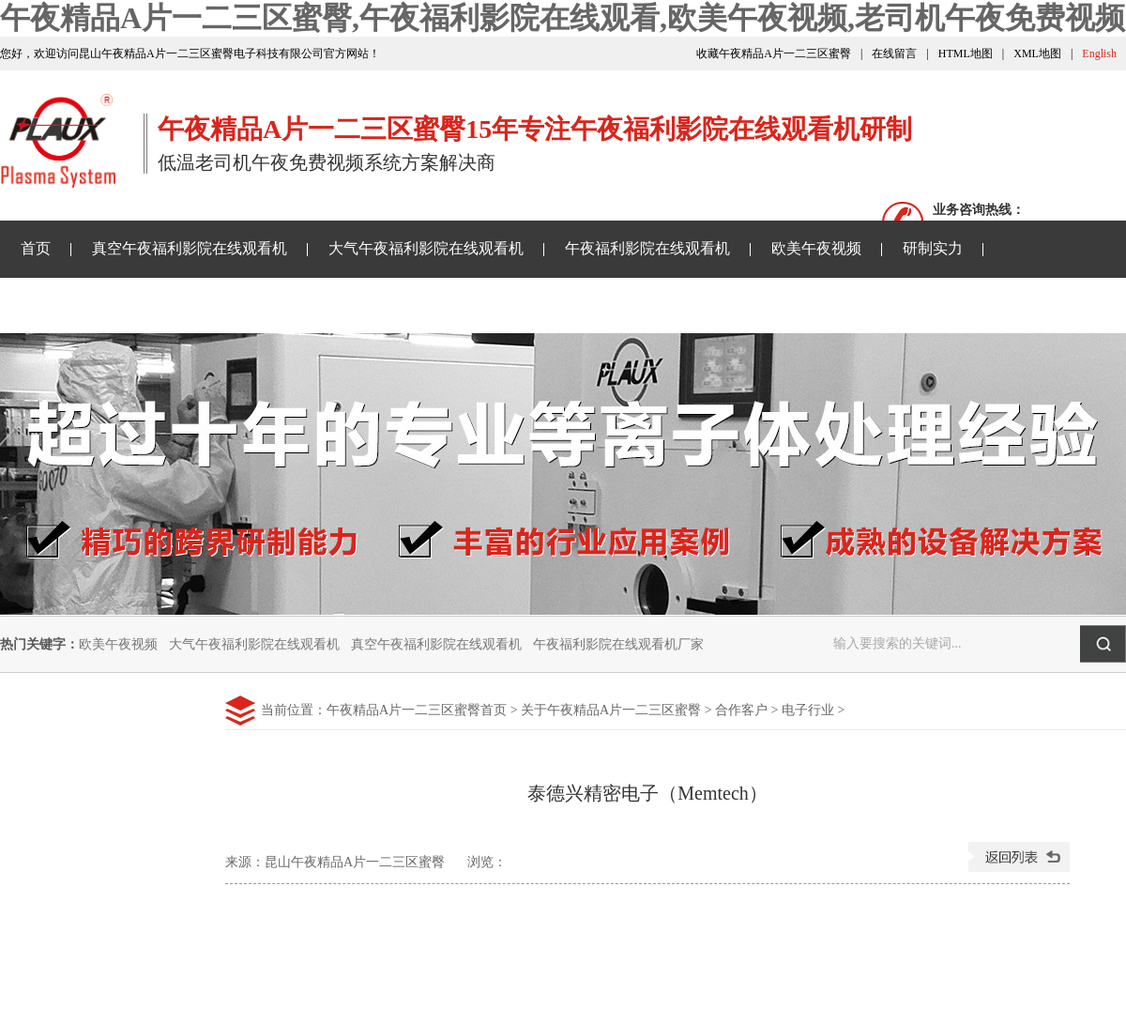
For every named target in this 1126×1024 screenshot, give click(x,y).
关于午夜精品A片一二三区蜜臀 (578, 305)
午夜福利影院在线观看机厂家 (618, 644)
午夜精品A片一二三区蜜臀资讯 (124, 305)
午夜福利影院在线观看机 (647, 248)
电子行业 (808, 710)
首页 (36, 248)
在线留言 (894, 53)
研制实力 (933, 248)
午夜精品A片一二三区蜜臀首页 (417, 710)
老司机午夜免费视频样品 (351, 305)
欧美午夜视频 (816, 248)
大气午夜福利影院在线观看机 (426, 248)
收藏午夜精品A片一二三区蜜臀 (773, 53)
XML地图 (1037, 53)
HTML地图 (965, 53)
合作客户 (741, 710)
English (1099, 53)
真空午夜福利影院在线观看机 (189, 248)
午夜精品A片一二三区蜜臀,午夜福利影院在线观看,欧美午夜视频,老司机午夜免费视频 (562, 18)
